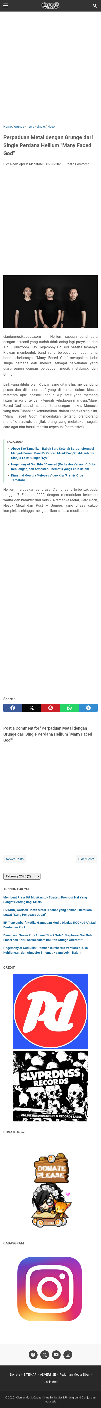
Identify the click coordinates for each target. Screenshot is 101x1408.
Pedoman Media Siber (74, 1374)
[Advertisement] (50, 68)
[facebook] (12, 708)
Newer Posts (15, 859)
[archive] (21, 876)
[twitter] (31, 708)
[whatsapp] (69, 708)
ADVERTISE (48, 1374)
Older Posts (86, 859)
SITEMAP (30, 1374)
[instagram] (67, 1354)
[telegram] (88, 708)
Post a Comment (77, 164)
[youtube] (56, 1354)
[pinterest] (50, 708)
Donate (15, 1374)
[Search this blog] (95, 5)
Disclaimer (50, 1382)
